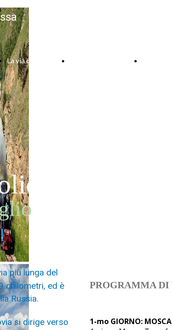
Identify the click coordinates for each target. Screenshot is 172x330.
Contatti (155, 60)
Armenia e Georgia (99, 60)
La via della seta (31, 60)
